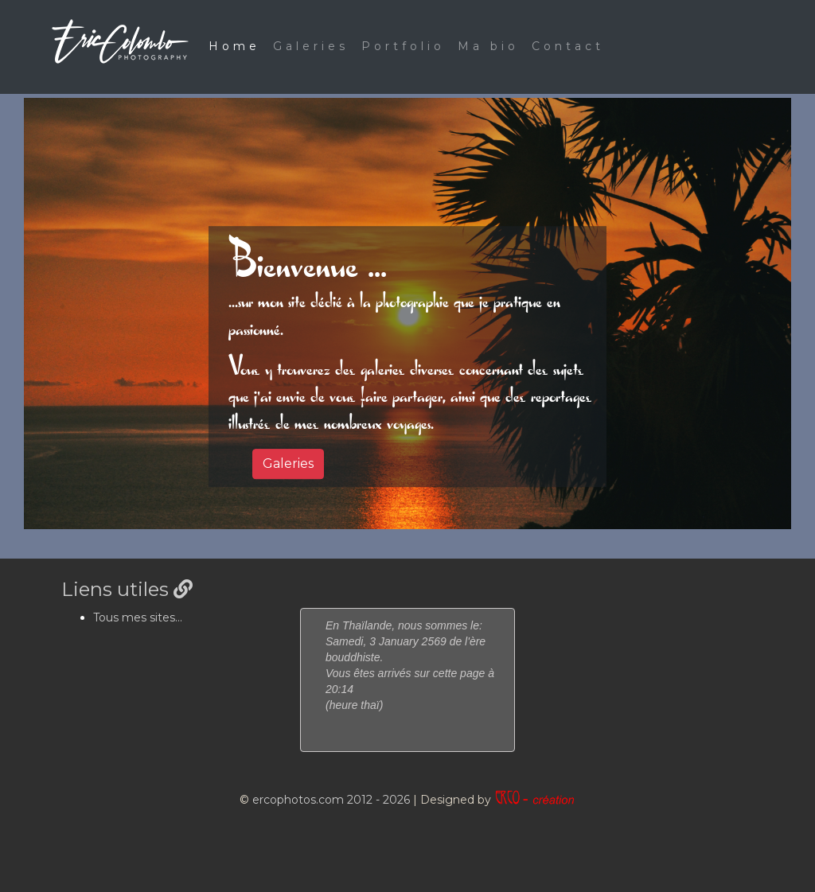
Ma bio (488, 46)
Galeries (311, 46)
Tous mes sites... (137, 617)
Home (234, 46)
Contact (568, 46)
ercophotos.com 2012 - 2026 (331, 800)
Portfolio (403, 46)
